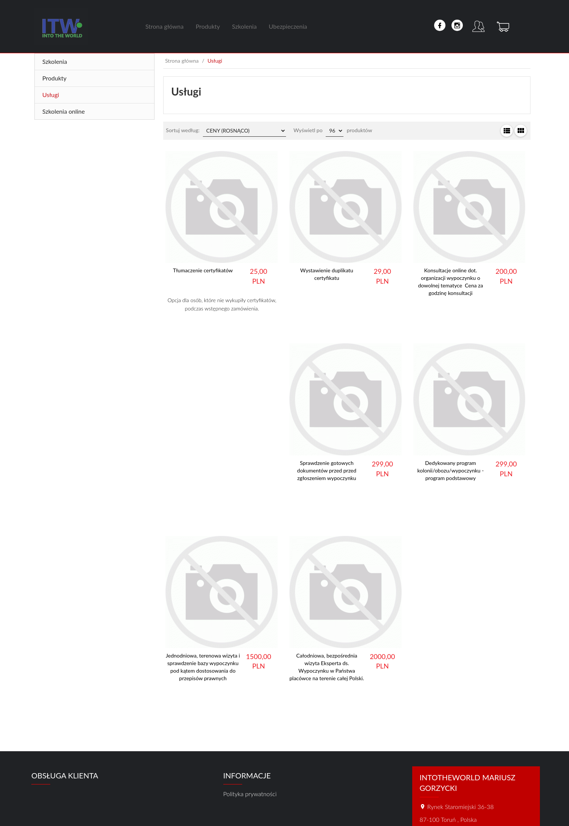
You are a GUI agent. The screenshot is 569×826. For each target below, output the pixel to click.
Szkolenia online (63, 111)
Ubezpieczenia (288, 26)
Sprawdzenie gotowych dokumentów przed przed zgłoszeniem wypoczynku (326, 470)
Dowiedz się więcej (222, 328)
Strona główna (164, 26)
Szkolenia (244, 26)
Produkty (208, 26)
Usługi (50, 94)
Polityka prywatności (250, 793)
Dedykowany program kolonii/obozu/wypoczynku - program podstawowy (450, 470)
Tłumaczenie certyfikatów (203, 270)
